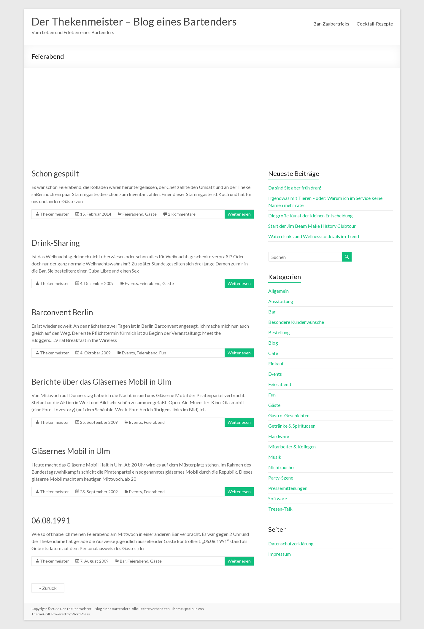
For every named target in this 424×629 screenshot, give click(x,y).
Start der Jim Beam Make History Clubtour (312, 226)
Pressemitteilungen (287, 488)
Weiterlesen (239, 214)
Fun (162, 353)
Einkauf (276, 364)
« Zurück (48, 588)
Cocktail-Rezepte (375, 23)
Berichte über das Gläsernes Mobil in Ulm (101, 382)
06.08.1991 (50, 521)
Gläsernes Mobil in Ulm (70, 451)
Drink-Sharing (55, 243)
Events (131, 283)
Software (277, 498)
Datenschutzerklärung (291, 544)
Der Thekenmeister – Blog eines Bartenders (134, 21)
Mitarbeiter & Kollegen (292, 447)
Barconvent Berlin (62, 312)
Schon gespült (55, 174)
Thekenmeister (54, 214)
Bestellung (279, 332)
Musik (274, 457)
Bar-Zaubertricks (331, 23)
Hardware (278, 436)
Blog (273, 343)
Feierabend (133, 214)
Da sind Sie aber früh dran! (294, 188)
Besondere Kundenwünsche (296, 322)
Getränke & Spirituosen (291, 426)
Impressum (279, 554)
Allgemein (278, 291)
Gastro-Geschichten (288, 415)
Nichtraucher (281, 467)
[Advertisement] (212, 112)
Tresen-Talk (280, 509)
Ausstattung (280, 301)
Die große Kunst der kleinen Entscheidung (310, 216)
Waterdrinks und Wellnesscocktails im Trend (313, 236)
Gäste (151, 214)
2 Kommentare (182, 214)
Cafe (273, 353)
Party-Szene (280, 478)
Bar (123, 561)
